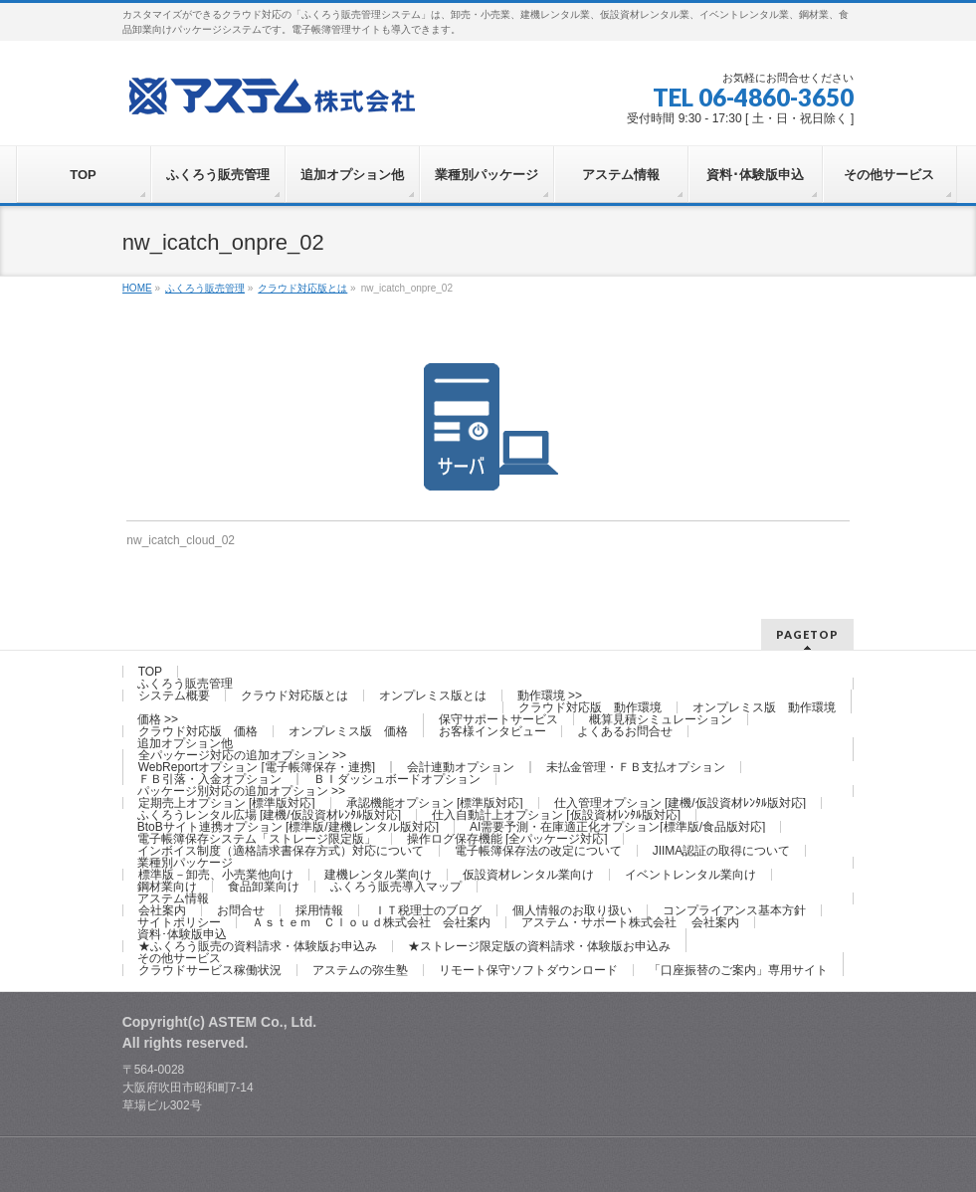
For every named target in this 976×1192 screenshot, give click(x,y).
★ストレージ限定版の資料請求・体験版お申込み (539, 946)
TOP (150, 672)
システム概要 (174, 695)
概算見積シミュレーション (660, 719)
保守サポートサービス (498, 719)
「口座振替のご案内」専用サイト (738, 970)
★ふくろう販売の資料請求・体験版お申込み (257, 946)
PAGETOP (807, 634)
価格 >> (157, 719)
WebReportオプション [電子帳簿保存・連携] (256, 767)
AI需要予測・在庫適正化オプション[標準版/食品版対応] (617, 827)
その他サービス (179, 958)
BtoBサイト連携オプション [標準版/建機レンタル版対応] (288, 827)
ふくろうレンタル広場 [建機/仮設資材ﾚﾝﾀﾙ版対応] (269, 815)
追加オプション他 (185, 743)
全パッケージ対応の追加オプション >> (242, 755)
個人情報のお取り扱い (572, 910)
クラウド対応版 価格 (198, 731)
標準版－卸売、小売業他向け (215, 875)
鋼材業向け (167, 887)
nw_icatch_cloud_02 (180, 540)
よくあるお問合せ (625, 731)
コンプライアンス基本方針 (734, 910)
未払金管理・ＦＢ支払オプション (635, 767)
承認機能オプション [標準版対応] (434, 803)
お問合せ (241, 910)
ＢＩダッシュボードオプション (397, 779)
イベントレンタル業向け (690, 875)
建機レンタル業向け (378, 875)
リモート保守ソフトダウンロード (528, 970)
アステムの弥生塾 (360, 970)
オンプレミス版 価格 (348, 731)
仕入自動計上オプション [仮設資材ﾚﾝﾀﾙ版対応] (556, 815)
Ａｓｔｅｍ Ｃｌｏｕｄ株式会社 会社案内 (371, 922)
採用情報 (319, 910)
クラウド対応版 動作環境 (590, 707)
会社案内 (162, 910)
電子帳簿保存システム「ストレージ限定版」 (256, 839)
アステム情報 (173, 898)
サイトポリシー (179, 922)
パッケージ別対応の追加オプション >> (241, 791)
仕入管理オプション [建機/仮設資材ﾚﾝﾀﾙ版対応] (680, 803)
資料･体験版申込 (182, 934)
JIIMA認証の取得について (722, 851)
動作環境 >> (549, 695)
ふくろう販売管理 (185, 684)
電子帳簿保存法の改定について (538, 851)
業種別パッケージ (185, 863)
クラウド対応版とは (294, 695)
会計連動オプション (460, 767)
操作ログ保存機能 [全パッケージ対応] (507, 839)
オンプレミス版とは (433, 695)
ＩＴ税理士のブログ (428, 910)
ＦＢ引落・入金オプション (210, 779)
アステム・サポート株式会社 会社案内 (630, 922)
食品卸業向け (263, 887)
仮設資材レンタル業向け (528, 875)
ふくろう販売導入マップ (396, 887)
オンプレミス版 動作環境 (764, 707)
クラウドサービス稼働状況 (210, 970)
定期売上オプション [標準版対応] (226, 803)
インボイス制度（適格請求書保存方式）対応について (280, 851)
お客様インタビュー (492, 731)
